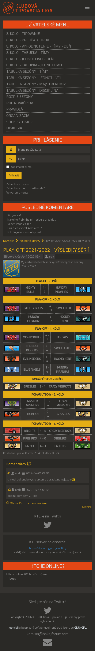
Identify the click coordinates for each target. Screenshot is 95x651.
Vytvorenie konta (17, 192)
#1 (9, 473)
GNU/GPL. (80, 627)
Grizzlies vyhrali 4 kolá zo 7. (24, 228)
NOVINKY (9, 240)
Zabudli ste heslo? (18, 184)
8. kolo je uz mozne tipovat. (24, 232)
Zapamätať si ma (18, 167)
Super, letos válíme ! (20, 223)
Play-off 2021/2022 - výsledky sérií (46, 250)
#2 (9, 489)
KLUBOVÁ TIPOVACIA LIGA (34, 7)
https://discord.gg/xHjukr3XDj (47, 548)
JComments (86, 507)
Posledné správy (29, 240)
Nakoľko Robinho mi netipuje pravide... (31, 219)
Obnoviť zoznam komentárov (26, 503)
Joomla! (13, 627)
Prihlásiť (14, 175)
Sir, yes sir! (14, 215)
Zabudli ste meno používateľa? (25, 188)
